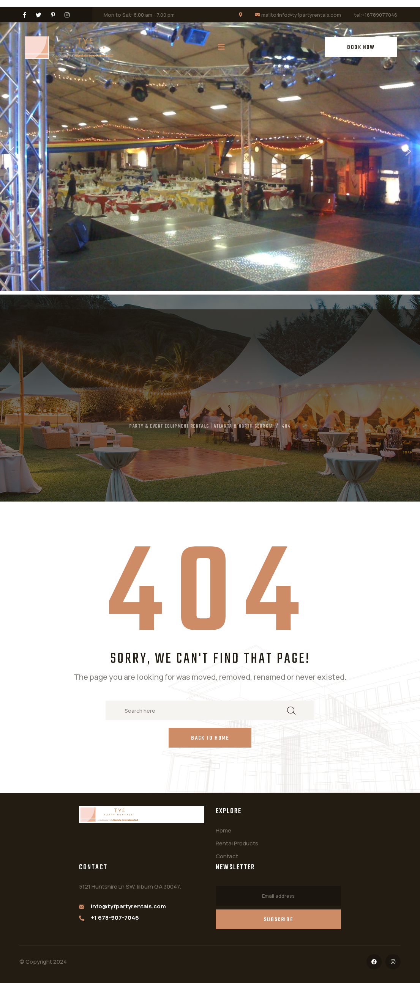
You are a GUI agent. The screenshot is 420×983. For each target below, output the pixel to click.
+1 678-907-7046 (115, 918)
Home (223, 830)
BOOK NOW (361, 47)
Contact (227, 856)
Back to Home (210, 738)
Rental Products (237, 843)
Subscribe (278, 920)
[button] (12, 151)
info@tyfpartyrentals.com (128, 906)
